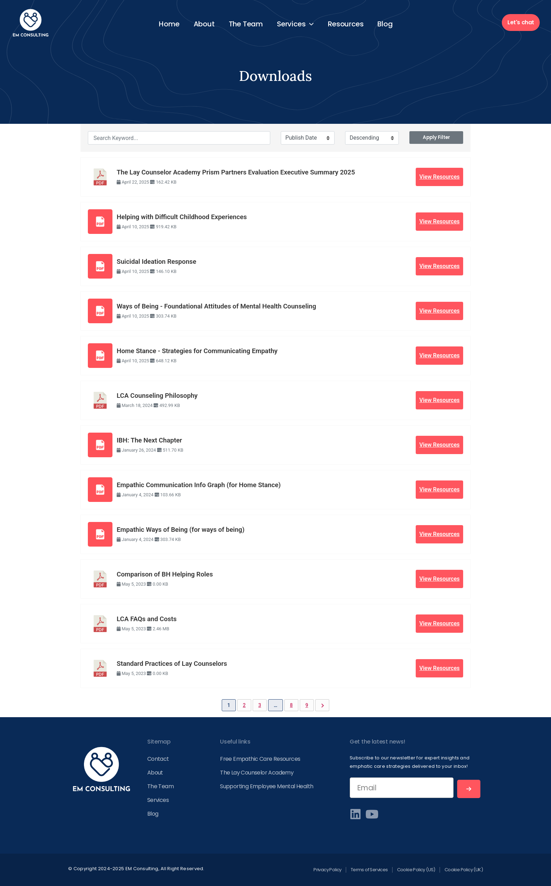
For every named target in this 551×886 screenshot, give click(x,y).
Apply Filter (436, 137)
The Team (246, 24)
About (204, 24)
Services (295, 24)
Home (169, 24)
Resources (345, 24)
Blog (385, 24)
